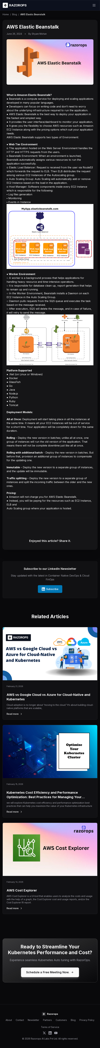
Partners (47, 1020)
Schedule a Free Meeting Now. (50, 972)
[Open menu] (94, 5)
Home (6, 14)
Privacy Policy (86, 1020)
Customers (61, 1020)
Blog (14, 14)
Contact (20, 1020)
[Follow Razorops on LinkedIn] (50, 1033)
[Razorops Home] (14, 5)
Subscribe (50, 589)
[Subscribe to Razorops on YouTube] (55, 1033)
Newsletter (33, 1020)
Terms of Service (50, 1027)
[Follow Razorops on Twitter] (44, 1033)
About (9, 1020)
